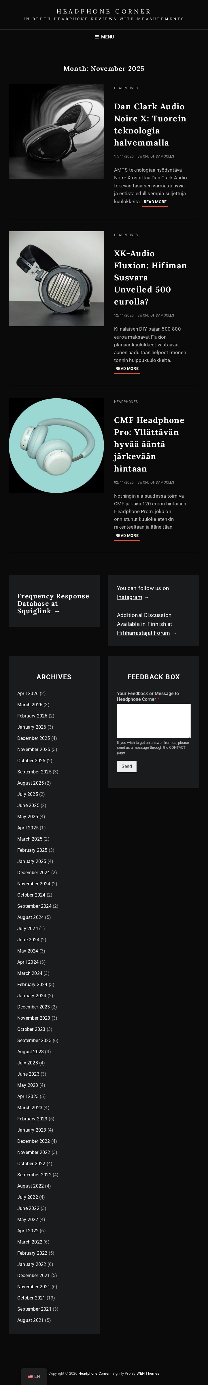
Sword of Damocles (155, 156)
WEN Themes (148, 1373)
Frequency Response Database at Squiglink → (53, 603)
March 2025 (29, 839)
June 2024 (28, 939)
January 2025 (31, 861)
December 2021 (33, 1275)
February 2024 (32, 984)
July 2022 (27, 1197)
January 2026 (31, 727)
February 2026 (32, 716)
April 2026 (28, 693)
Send (127, 766)
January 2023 (31, 1130)
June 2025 (28, 805)
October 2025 (31, 760)
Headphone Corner (104, 11)
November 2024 (33, 884)
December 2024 (33, 872)
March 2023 (29, 1107)
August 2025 (30, 783)
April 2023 (28, 1096)
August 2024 (30, 917)
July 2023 (27, 1063)
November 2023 (33, 1018)
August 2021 (30, 1320)
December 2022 (33, 1141)
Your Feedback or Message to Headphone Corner (148, 696)
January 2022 (31, 1264)
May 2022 (27, 1219)
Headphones (126, 88)
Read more (156, 203)
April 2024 (28, 962)
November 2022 (33, 1152)
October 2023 (31, 1029)
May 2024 (27, 951)
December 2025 (33, 738)
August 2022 (30, 1186)
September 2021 (34, 1309)
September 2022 (34, 1175)
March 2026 (29, 704)
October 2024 (31, 895)
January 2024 (31, 995)
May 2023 (27, 1085)
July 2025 (27, 794)
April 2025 (28, 828)
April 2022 (28, 1230)
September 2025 (34, 772)
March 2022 (29, 1242)
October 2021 (31, 1298)
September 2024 (34, 906)
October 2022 (31, 1163)
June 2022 (28, 1208)
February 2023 (32, 1119)
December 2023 (33, 1007)
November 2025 (33, 749)
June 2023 (28, 1074)
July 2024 (27, 928)
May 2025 (27, 816)
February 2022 (32, 1253)
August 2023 (30, 1051)
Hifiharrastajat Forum (143, 633)
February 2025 (32, 850)
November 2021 (33, 1286)
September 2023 (34, 1040)
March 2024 (29, 973)
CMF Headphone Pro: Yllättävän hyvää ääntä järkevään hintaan (149, 444)
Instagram (129, 597)
